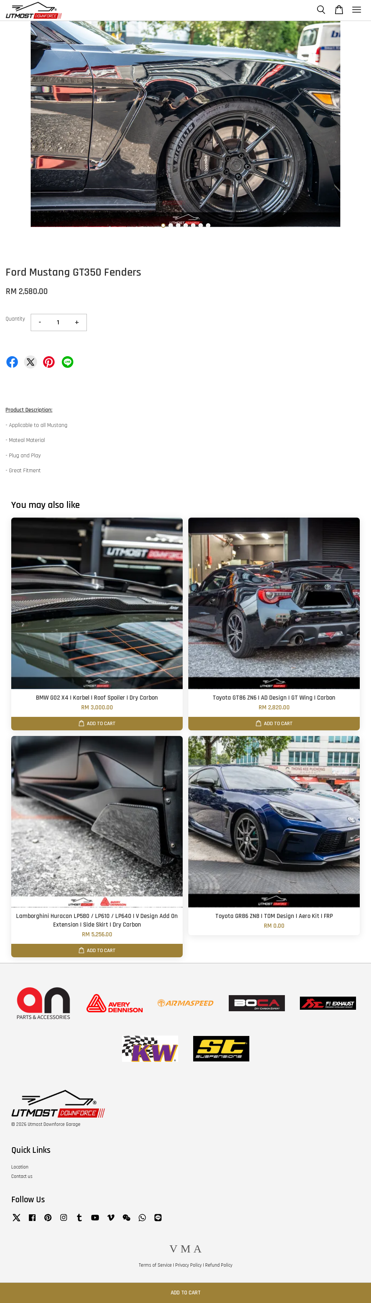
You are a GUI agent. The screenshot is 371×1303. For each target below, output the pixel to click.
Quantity (15, 318)
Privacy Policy (188, 1265)
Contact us (22, 1176)
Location (19, 1167)
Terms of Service (155, 1265)
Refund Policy (218, 1265)
